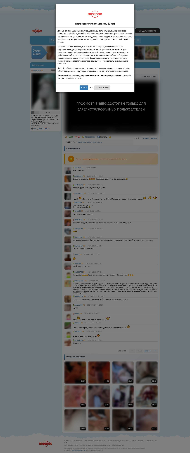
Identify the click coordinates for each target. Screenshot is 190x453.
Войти (84, 88)
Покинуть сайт (102, 88)
